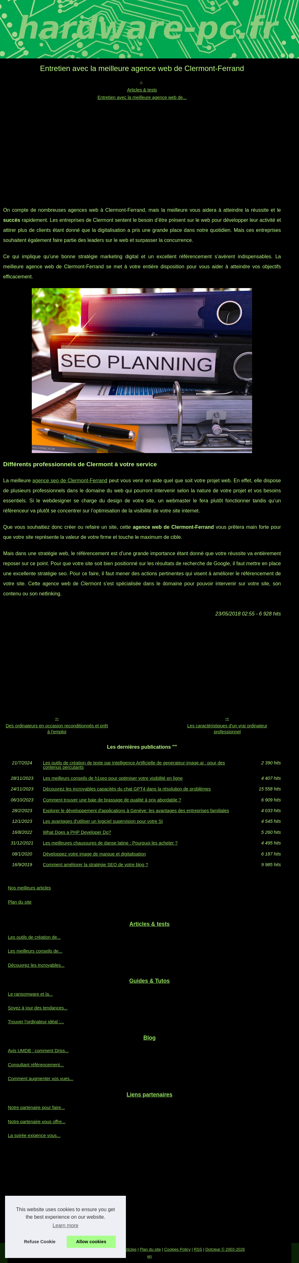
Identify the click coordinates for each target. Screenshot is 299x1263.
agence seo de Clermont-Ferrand (69, 480)
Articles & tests (142, 89)
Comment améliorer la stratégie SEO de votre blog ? (95, 864)
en (149, 1256)
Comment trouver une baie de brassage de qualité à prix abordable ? (112, 800)
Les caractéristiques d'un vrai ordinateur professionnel (227, 728)
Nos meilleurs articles (29, 887)
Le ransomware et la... (30, 994)
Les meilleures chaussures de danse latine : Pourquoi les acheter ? (110, 843)
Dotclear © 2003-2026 (225, 1249)
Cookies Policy (177, 1249)
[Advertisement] (142, 149)
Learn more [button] (65, 1225)
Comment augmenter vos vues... (40, 1078)
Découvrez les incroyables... (36, 965)
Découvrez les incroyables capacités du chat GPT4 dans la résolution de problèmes (127, 789)
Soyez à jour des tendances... (38, 1007)
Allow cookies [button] (91, 1241)
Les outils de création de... (34, 937)
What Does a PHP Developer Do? (77, 832)
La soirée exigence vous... (34, 1135)
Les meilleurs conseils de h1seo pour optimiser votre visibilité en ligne (113, 778)
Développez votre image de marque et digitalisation (94, 854)
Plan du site (19, 902)
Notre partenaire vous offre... (36, 1121)
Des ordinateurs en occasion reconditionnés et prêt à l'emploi (57, 728)
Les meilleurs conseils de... (35, 951)
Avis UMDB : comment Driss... (38, 1050)
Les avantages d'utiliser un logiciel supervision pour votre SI (103, 821)
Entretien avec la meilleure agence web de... (142, 97)
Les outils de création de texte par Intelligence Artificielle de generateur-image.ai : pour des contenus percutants (134, 765)
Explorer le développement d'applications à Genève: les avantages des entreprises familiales (136, 810)
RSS (198, 1249)
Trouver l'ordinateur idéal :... (36, 1021)
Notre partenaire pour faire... (36, 1107)
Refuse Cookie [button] (39, 1241)
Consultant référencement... (36, 1064)
